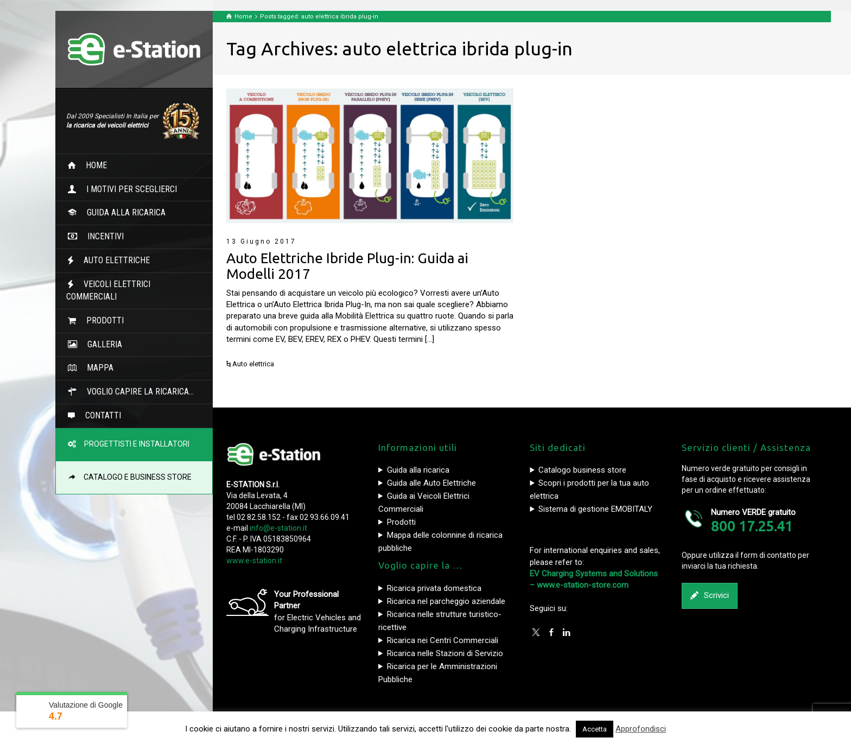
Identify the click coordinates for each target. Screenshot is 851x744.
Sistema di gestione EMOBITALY (595, 509)
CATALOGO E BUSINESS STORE (134, 477)
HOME (92, 165)
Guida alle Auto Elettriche (431, 483)
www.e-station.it (254, 560)
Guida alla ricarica (418, 470)
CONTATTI (99, 415)
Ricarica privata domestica (434, 588)
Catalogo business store (582, 470)
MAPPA (95, 368)
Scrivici (709, 595)
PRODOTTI (101, 320)
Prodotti (401, 522)
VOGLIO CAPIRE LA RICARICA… (136, 391)
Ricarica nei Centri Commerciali (442, 640)
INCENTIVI (101, 236)
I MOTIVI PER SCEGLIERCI (127, 189)
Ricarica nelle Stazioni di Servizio (445, 653)
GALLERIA (100, 344)
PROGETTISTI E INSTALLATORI (133, 444)
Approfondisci (640, 729)
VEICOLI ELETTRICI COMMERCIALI (108, 290)
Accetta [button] (594, 729)
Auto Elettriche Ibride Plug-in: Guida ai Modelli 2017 (347, 266)
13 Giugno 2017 (261, 241)
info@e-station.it (278, 528)
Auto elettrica (253, 364)
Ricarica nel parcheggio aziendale (446, 601)
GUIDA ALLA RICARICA (122, 212)
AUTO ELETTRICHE (112, 260)
